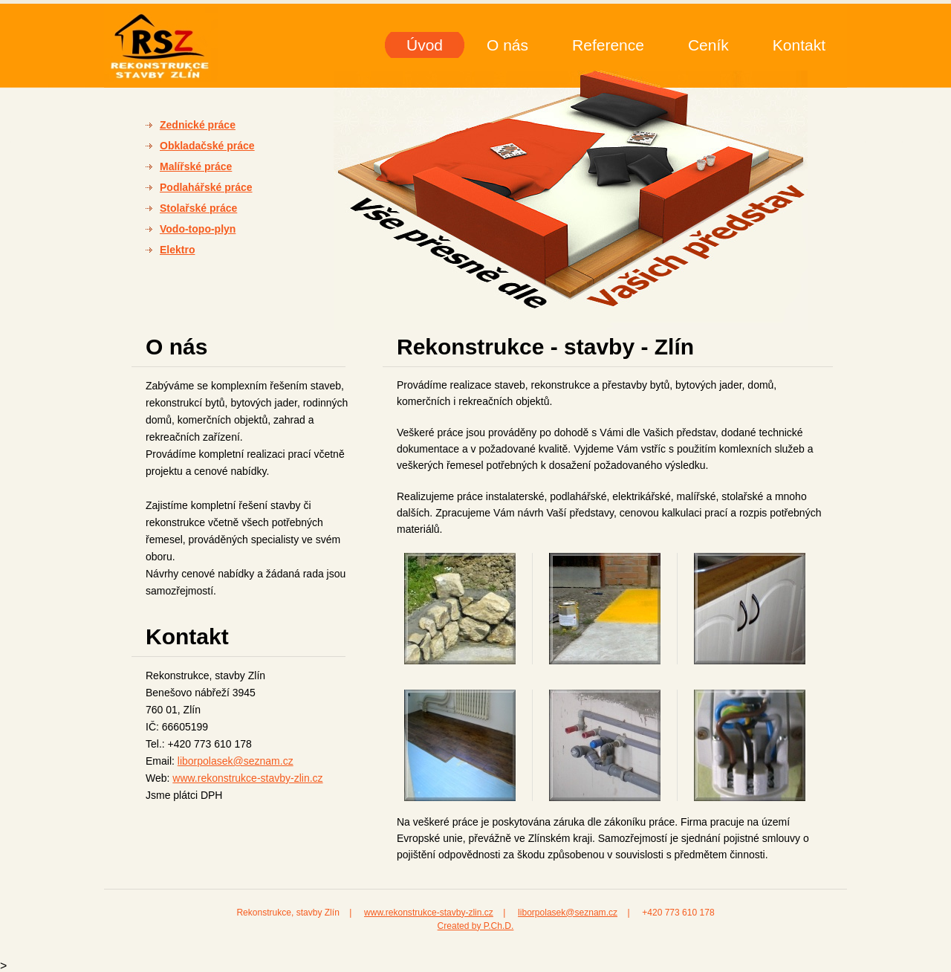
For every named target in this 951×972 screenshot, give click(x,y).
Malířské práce (196, 166)
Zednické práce (198, 125)
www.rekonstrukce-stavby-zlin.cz (247, 778)
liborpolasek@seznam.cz (235, 761)
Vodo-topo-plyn (198, 229)
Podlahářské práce (206, 187)
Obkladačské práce (207, 146)
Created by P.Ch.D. (476, 926)
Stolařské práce (198, 208)
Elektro (177, 250)
